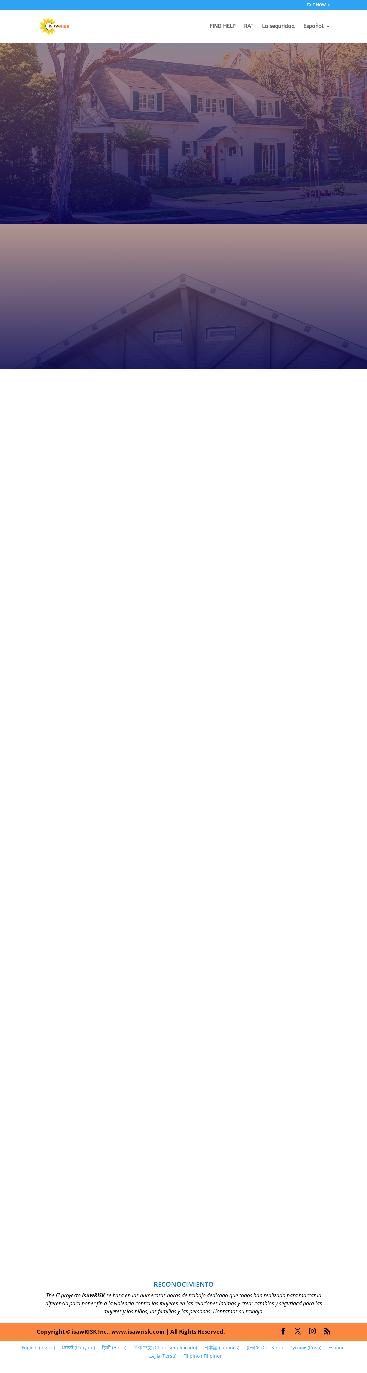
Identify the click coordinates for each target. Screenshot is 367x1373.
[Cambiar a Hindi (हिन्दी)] (114, 1347)
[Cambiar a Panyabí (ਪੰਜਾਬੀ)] (78, 1347)
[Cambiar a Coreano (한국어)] (264, 1347)
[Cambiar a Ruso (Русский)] (305, 1347)
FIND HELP (222, 26)
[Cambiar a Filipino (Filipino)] (202, 1356)
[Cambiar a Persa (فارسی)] (161, 1356)
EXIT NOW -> (318, 5)
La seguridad (278, 26)
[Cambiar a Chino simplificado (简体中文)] (165, 1347)
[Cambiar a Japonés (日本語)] (221, 1347)
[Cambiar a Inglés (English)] (38, 1347)
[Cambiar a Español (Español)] (337, 1347)
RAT (248, 26)
